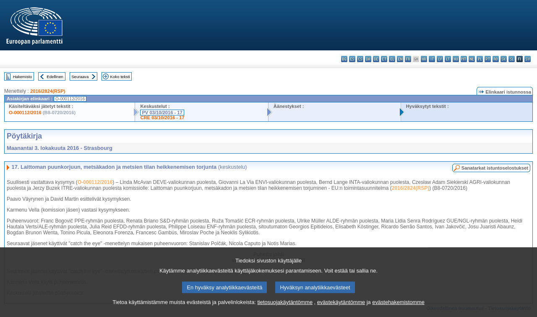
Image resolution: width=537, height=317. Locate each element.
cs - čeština (360, 59)
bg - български (344, 59)
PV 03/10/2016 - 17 (162, 112)
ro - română (496, 59)
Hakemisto (22, 76)
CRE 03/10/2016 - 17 (162, 117)
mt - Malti (464, 59)
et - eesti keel (384, 59)
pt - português (488, 59)
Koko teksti (120, 76)
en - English (400, 59)
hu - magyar (456, 59)
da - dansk (368, 59)
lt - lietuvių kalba (448, 59)
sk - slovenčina (504, 59)
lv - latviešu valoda (440, 59)
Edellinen (55, 76)
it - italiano (432, 59)
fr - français (408, 59)
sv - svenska (527, 59)
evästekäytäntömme (341, 312)
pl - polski (480, 59)
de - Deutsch (376, 59)
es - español (352, 59)
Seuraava (80, 76)
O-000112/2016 (25, 112)
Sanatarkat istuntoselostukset (494, 167)
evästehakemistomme (398, 312)
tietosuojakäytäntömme (285, 312)
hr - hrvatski (424, 59)
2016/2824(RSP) (47, 91)
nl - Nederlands (472, 59)
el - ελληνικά (392, 59)
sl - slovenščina (511, 59)
